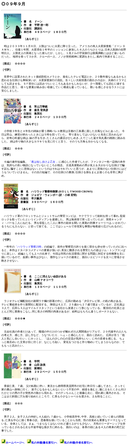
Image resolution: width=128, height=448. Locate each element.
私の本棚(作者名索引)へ (76, 442)
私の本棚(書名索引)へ (42, 442)
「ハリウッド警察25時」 (29, 246)
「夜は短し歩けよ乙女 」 (44, 161)
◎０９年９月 (13, 4)
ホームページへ (12, 442)
